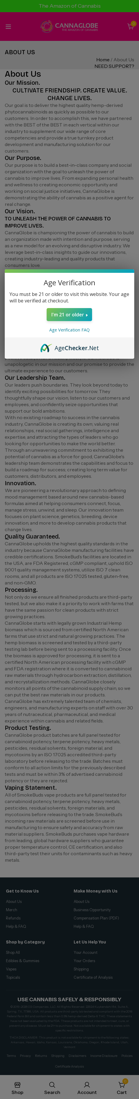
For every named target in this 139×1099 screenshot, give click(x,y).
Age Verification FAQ (69, 330)
